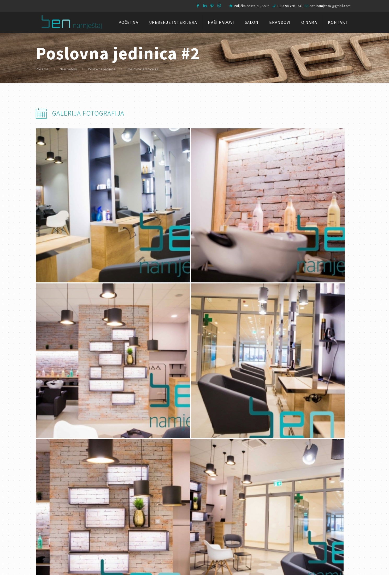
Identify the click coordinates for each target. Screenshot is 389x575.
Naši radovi (68, 69)
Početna (42, 69)
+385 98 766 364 (289, 5)
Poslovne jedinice (102, 69)
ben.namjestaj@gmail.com (330, 5)
